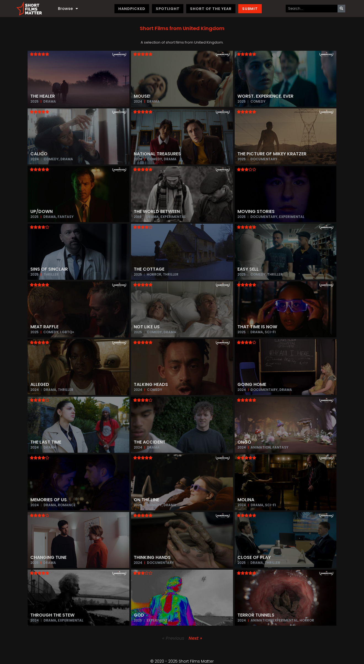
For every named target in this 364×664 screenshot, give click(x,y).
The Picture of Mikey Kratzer (271, 154)
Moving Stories (256, 211)
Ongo (244, 442)
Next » (195, 638)
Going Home (251, 384)
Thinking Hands (152, 557)
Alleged (39, 384)
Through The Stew (52, 615)
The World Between (157, 211)
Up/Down (41, 211)
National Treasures (157, 154)
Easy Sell (248, 269)
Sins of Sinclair (49, 269)
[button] (182, 28)
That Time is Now (257, 327)
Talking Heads (151, 384)
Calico (38, 154)
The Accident (149, 442)
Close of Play (254, 557)
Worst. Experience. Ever (265, 96)
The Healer (42, 96)
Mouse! (142, 96)
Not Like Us (147, 327)
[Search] (341, 8)
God (139, 615)
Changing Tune (48, 557)
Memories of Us (48, 500)
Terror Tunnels (255, 615)
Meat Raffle (44, 327)
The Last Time (45, 442)
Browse (68, 8)
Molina (245, 500)
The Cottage (149, 269)
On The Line (146, 500)
